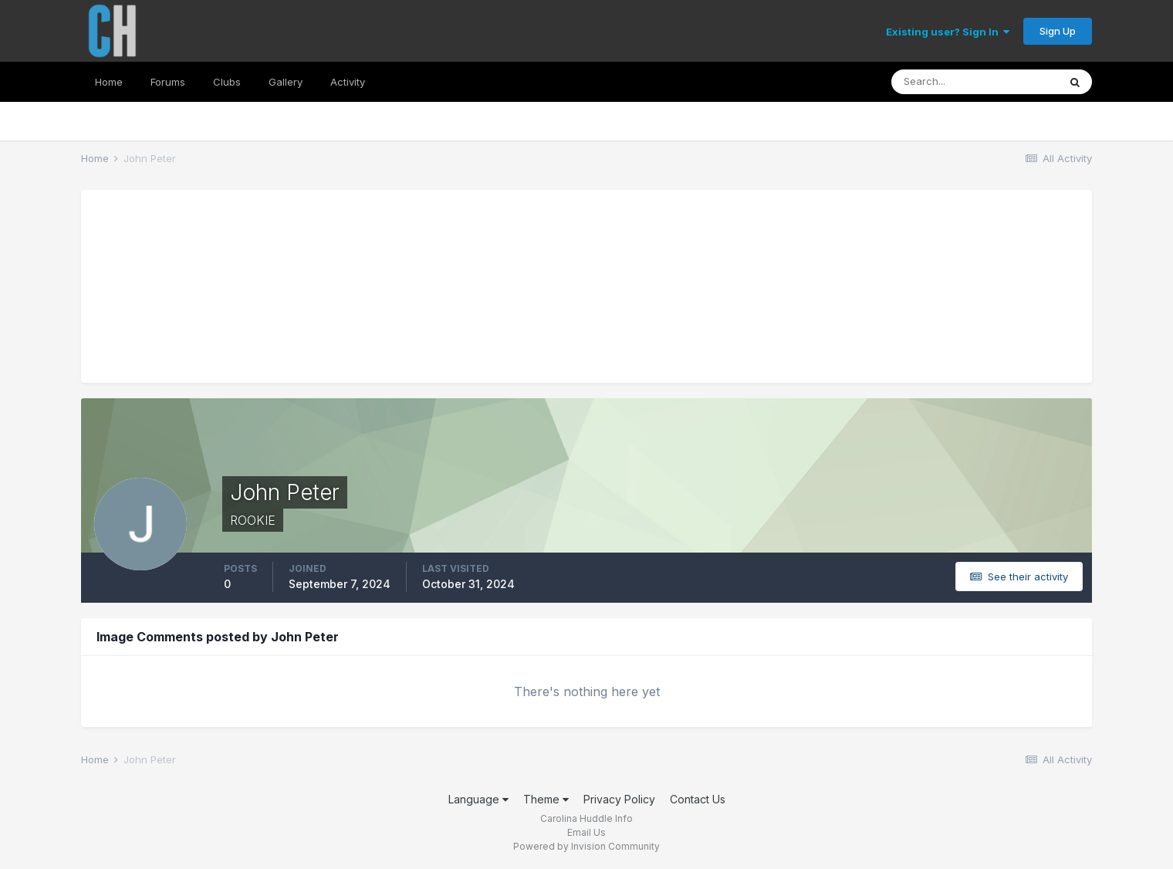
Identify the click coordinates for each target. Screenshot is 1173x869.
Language (478, 799)
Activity (347, 82)
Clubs (227, 82)
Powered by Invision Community (586, 846)
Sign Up (1057, 31)
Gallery (286, 82)
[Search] (974, 81)
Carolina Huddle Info (586, 818)
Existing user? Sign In (947, 31)
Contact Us (697, 799)
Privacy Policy (619, 799)
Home (109, 82)
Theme (546, 799)
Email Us (586, 832)
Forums (167, 82)
